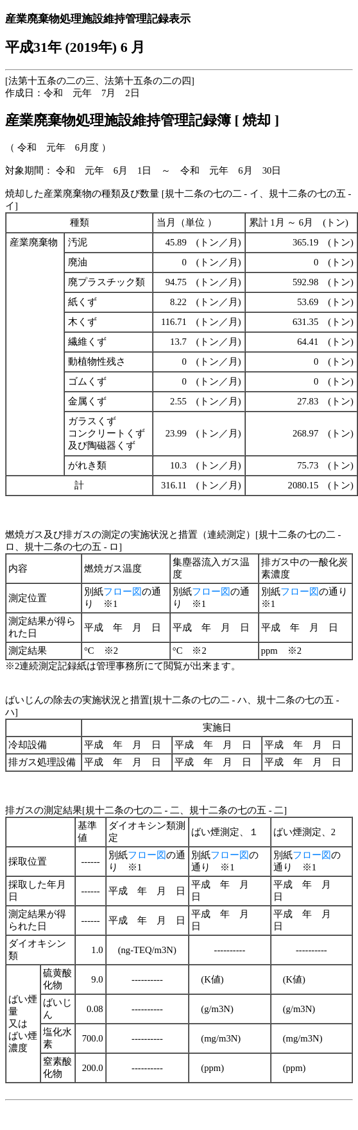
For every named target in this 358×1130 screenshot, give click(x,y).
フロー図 (122, 591)
